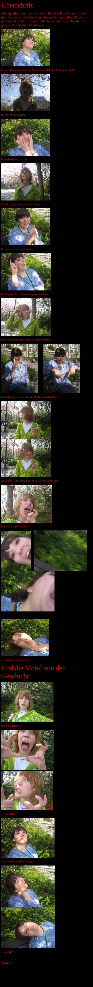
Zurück (6, 963)
